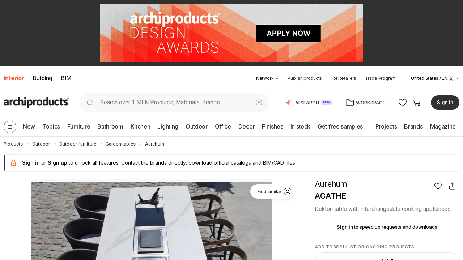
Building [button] (42, 78)
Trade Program (380, 78)
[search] (89, 102)
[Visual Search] (259, 102)
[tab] (277, 78)
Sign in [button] (445, 102)
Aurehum (331, 183)
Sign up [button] (57, 163)
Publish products (305, 78)
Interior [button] (14, 78)
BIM (66, 78)
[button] (267, 78)
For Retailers (343, 78)
